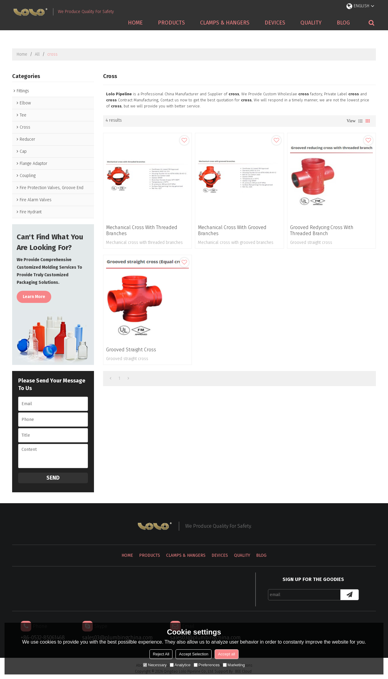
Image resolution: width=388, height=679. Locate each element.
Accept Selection (193, 654)
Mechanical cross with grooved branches (232, 230)
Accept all (226, 654)
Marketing (234, 665)
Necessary (154, 665)
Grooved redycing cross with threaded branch (321, 230)
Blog (343, 22)
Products (171, 22)
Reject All (161, 654)
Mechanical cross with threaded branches (141, 230)
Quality (311, 22)
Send (53, 477)
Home (135, 22)
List (360, 121)
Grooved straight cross (131, 350)
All (37, 54)
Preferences (207, 665)
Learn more (34, 296)
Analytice (180, 665)
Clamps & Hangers (224, 22)
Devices (275, 22)
